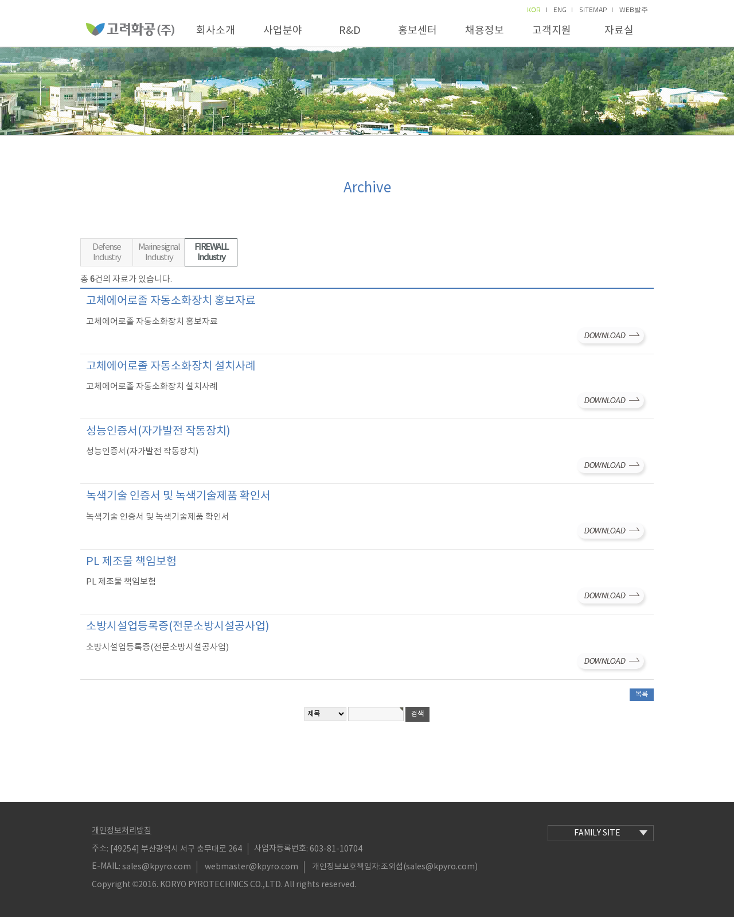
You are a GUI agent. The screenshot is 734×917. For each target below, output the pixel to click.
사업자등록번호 (280, 848)
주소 (99, 848)
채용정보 (484, 31)
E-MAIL (105, 866)
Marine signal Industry (159, 252)
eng (562, 9)
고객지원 (551, 31)
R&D (350, 31)
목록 (641, 694)
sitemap (595, 9)
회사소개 (215, 31)
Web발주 (633, 9)
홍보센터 (417, 31)
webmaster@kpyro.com (251, 867)
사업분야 (282, 31)
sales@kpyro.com (156, 867)
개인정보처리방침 (121, 830)
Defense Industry (106, 252)
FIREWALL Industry (211, 252)
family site (610, 833)
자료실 (619, 31)
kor (536, 9)
